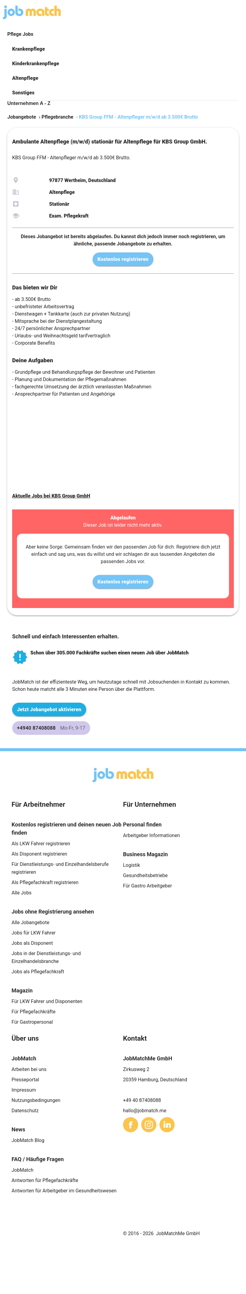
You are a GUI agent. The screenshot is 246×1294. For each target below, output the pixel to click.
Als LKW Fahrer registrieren (41, 843)
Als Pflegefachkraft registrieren (45, 882)
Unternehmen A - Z (28, 103)
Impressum (24, 1090)
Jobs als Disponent (32, 943)
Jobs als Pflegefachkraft (38, 972)
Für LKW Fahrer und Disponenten (47, 1001)
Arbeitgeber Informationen (151, 835)
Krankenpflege (28, 49)
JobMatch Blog (28, 1140)
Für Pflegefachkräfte (34, 1012)
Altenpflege (25, 78)
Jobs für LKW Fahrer (34, 933)
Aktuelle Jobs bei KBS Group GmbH (51, 496)
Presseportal (25, 1080)
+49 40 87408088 (142, 1100)
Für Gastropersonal (32, 1022)
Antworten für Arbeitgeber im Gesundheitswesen (64, 1191)
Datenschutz (25, 1110)
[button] (123, 49)
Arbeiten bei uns (29, 1069)
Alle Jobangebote (30, 922)
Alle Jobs (22, 893)
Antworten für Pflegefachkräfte (45, 1180)
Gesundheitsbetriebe (145, 875)
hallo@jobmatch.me (144, 1110)
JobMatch (22, 1170)
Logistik (131, 865)
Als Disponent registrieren (39, 854)
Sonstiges (23, 93)
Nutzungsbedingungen (36, 1100)
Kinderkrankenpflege (35, 63)
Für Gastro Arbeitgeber (147, 886)
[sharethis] (130, 1124)
